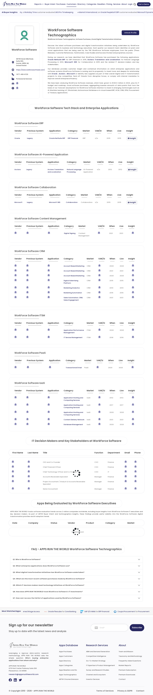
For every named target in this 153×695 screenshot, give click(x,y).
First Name (17, 452)
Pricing (109, 4)
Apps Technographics (67, 674)
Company (33, 523)
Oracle (54, 74)
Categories (91, 4)
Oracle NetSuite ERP (56, 59)
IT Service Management (73, 337)
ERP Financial (73, 138)
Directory (81, 4)
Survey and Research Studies (97, 670)
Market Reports (125, 665)
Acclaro (62, 74)
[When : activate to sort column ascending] (111, 131)
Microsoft (71, 74)
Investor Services (93, 679)
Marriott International (94, 12)
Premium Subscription (127, 670)
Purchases (61, 4)
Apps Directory (65, 661)
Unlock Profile (130, 32)
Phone (137, 452)
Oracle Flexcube (60, 611)
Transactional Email (74, 367)
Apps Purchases (65, 651)
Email (127, 452)
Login (130, 4)
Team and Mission (126, 651)
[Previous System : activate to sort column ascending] (37, 131)
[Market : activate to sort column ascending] (88, 131)
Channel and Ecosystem (96, 674)
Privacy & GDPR (124, 691)
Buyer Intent (50, 4)
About (124, 4)
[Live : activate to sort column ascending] (120, 131)
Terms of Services (105, 691)
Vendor (71, 523)
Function (98, 452)
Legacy (30, 138)
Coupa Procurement (131, 611)
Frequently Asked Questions (130, 661)
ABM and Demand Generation (98, 651)
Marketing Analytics (72, 288)
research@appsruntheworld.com (23, 674)
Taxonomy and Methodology (130, 656)
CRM (81, 297)
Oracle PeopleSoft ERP (116, 12)
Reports (38, 4)
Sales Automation (71, 297)
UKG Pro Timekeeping (71, 12)
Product (90, 523)
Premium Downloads (127, 674)
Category (110, 523)
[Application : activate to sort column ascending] (57, 131)
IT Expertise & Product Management (100, 665)
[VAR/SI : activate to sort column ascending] (100, 131)
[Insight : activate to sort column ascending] (132, 131)
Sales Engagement (71, 300)
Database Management (73, 424)
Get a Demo (143, 4)
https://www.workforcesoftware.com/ (30, 70)
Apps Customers (65, 656)
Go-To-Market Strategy (96, 661)
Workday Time (37, 12)
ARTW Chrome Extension (68, 679)
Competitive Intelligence (96, 656)
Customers (71, 4)
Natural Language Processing (74, 170)
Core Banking (75, 611)
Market (130, 523)
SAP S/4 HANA (95, 611)
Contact (122, 679)
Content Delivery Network (74, 419)
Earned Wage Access (36, 611)
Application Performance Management (74, 331)
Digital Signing (69, 233)
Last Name (33, 452)
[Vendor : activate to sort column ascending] (20, 131)
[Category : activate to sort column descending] (74, 131)
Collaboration (71, 202)
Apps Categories (66, 665)
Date (14, 523)
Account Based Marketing (74, 266)
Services (116, 4)
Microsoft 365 (71, 62)
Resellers (101, 4)
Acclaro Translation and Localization (103, 59)
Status (54, 523)
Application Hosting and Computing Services (73, 399)
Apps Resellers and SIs (68, 670)
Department (114, 452)
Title (45, 452)
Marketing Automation (73, 293)
